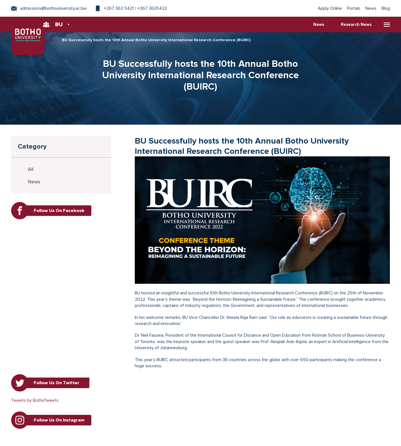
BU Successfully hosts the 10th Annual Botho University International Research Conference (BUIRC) (156, 40)
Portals (353, 8)
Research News (356, 24)
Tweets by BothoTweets (34, 400)
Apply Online (330, 8)
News (370, 8)
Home (48, 40)
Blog (386, 8)
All (31, 169)
